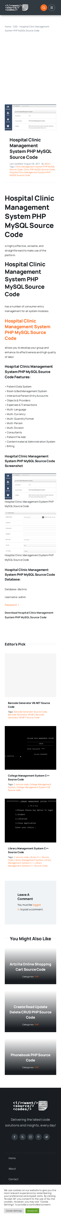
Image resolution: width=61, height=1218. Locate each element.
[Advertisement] (30, 65)
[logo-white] (17, 5)
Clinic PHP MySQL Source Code (39, 169)
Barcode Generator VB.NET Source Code (26, 716)
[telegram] (46, 1137)
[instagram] (30, 1137)
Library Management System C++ (29, 861)
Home (8, 26)
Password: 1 (12, 605)
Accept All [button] (32, 1210)
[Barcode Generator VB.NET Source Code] (30, 675)
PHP (37, 976)
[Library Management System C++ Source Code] (30, 801)
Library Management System (28, 860)
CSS (15, 26)
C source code (21, 784)
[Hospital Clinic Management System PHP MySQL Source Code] (30, 105)
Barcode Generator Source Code (30, 711)
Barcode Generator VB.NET (21, 714)
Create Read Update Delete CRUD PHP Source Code (30, 1012)
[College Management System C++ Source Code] (30, 728)
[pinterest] (38, 1137)
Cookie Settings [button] (14, 1210)
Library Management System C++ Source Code (28, 864)
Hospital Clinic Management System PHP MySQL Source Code (30, 174)
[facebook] (14, 1137)
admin (48, 163)
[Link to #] (43, 7)
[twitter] (22, 1137)
